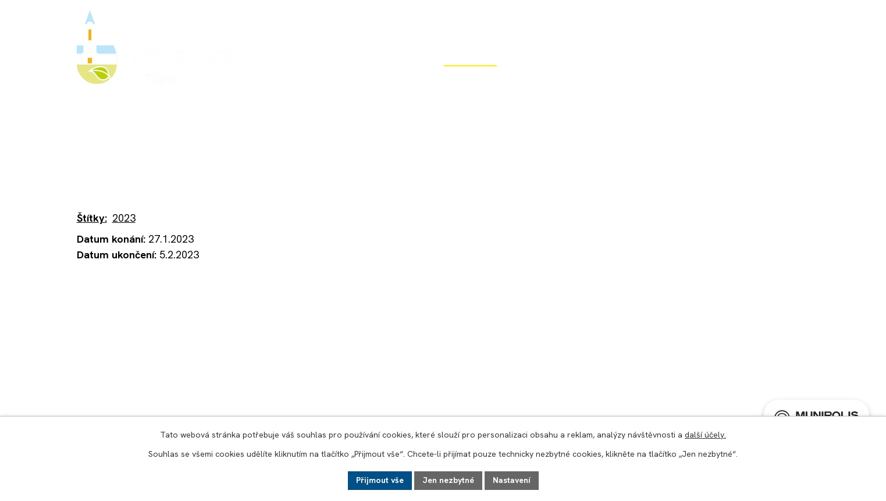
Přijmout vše (380, 480)
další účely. (705, 434)
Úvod (282, 80)
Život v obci (470, 80)
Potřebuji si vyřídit (686, 80)
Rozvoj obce (571, 80)
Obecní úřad (369, 80)
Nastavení (512, 480)
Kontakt (791, 80)
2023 (124, 218)
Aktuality (253, 151)
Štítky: (92, 218)
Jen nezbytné (448, 480)
